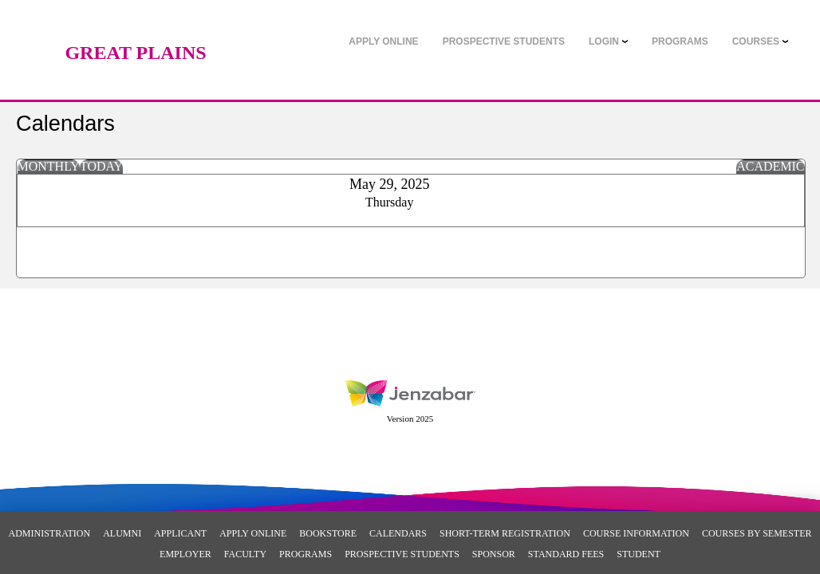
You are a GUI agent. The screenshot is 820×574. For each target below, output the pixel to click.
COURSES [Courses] (755, 41)
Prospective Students (402, 554)
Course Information (636, 533)
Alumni (122, 533)
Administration (50, 533)
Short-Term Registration (505, 533)
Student (638, 554)
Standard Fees (566, 554)
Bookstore (328, 533)
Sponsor (493, 554)
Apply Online (252, 533)
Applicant (180, 533)
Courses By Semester (757, 533)
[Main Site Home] (135, 28)
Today (101, 166)
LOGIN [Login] (604, 41)
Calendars (398, 533)
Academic (770, 166)
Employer (185, 554)
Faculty (245, 554)
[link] (383, 41)
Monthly (49, 166)
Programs (305, 554)
